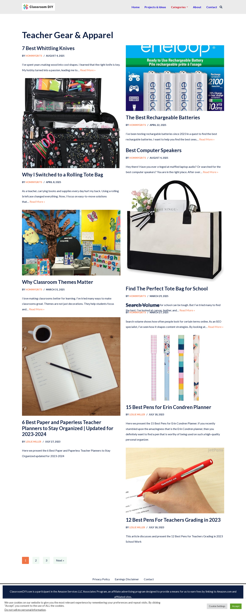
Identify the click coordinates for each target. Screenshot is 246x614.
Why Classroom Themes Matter (57, 282)
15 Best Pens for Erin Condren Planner (168, 407)
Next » (60, 560)
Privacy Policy (101, 579)
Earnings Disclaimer (127, 579)
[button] (187, 7)
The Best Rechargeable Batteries (163, 117)
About (197, 7)
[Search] (221, 7)
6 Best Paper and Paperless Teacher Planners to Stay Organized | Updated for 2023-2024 (67, 428)
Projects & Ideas (155, 7)
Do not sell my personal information (25, 609)
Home (136, 7)
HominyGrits (34, 55)
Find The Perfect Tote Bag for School (167, 288)
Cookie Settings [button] (217, 606)
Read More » (88, 70)
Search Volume (143, 305)
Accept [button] (235, 606)
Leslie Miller (33, 441)
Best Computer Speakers (153, 150)
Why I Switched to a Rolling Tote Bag (62, 174)
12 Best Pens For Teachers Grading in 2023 (173, 520)
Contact (211, 7)
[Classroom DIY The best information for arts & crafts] (38, 7)
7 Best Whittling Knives (48, 48)
